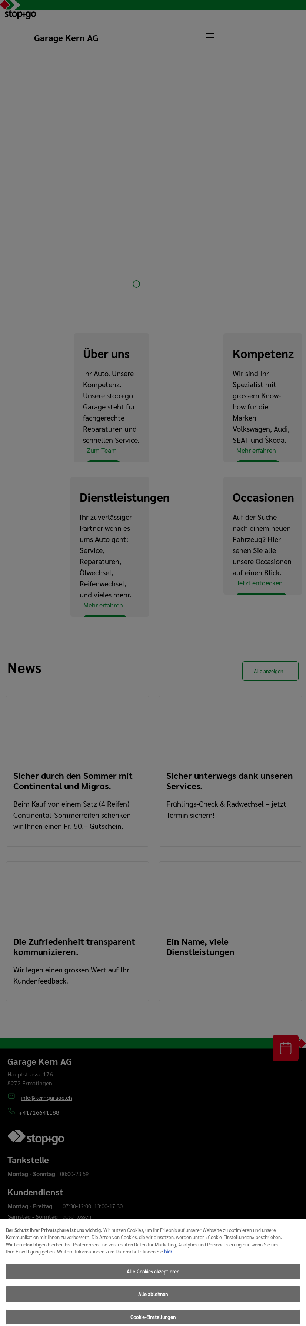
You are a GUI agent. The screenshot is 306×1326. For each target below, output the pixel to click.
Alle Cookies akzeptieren (153, 1282)
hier (168, 1262)
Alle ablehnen (153, 1304)
